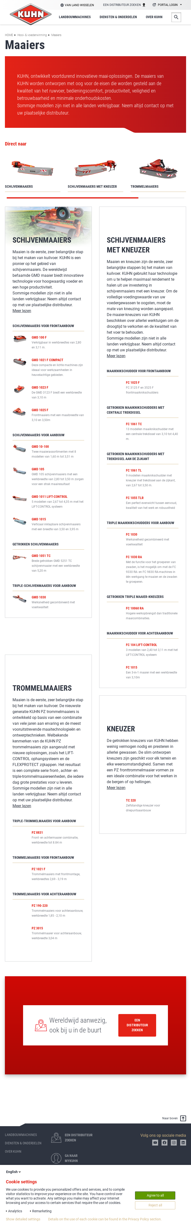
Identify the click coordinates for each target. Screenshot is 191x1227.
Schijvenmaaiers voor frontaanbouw (43, 326)
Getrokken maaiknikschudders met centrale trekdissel (135, 410)
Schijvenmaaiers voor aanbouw (38, 435)
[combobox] (166, 5)
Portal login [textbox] (168, 5)
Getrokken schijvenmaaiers (36, 553)
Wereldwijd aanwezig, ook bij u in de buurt (78, 1025)
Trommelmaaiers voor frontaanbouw (43, 862)
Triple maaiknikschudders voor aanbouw (140, 523)
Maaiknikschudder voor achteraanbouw (140, 633)
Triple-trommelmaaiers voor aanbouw (44, 825)
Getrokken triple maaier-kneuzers (135, 597)
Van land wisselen (79, 5)
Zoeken (176, 17)
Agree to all (155, 1195)
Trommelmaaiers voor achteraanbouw (44, 898)
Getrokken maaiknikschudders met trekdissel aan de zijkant (135, 456)
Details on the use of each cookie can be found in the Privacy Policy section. (105, 1219)
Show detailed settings (23, 1219)
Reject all (155, 1205)
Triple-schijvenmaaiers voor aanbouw (44, 594)
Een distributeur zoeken (137, 1025)
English (14, 1172)
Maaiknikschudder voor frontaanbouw (139, 371)
